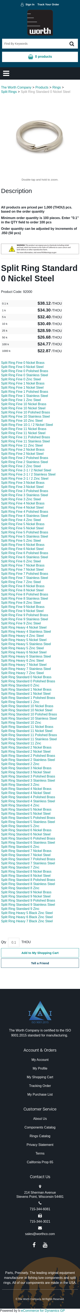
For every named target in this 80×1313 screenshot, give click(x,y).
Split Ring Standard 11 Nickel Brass (27, 726)
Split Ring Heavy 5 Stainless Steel (26, 644)
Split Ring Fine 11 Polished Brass (25, 437)
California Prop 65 (40, 1162)
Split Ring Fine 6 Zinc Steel (21, 561)
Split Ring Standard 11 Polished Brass (29, 735)
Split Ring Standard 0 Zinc (20, 685)
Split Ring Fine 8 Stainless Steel (24, 598)
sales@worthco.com (40, 1234)
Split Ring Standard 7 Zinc (20, 867)
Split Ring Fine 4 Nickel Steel (22, 507)
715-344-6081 (40, 1209)
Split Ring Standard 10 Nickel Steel (26, 710)
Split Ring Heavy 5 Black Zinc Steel (27, 913)
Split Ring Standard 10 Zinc (21, 722)
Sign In (30, 4)
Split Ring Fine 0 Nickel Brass (23, 362)
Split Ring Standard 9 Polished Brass (28, 900)
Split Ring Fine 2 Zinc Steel (21, 466)
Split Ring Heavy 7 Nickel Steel (24, 664)
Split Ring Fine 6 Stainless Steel (24, 557)
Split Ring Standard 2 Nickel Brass (26, 747)
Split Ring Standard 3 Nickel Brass (26, 768)
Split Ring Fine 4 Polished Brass (24, 511)
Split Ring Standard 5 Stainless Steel (28, 822)
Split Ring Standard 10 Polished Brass (29, 714)
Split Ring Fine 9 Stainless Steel (24, 619)
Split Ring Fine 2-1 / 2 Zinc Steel (24, 478)
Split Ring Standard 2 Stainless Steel (28, 760)
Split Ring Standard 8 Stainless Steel (28, 884)
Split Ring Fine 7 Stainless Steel (24, 578)
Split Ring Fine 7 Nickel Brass (23, 565)
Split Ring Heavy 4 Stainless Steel (26, 631)
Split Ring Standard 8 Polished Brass (28, 880)
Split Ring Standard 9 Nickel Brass (26, 892)
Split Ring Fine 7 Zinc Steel (21, 582)
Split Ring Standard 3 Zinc (20, 784)
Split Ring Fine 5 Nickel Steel (22, 528)
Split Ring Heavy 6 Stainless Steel (26, 656)
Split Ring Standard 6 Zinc (20, 846)
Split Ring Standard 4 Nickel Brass (26, 789)
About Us (40, 1118)
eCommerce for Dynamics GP (43, 1310)
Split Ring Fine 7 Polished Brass (24, 573)
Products (41, 87)
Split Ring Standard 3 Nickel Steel (26, 772)
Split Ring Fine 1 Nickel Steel (22, 387)
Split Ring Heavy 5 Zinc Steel (22, 648)
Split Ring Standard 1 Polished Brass (28, 698)
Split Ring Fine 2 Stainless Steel (24, 462)
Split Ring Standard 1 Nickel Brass (26, 689)
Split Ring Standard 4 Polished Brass (28, 797)
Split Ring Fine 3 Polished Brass (24, 491)
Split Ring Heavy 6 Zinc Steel (22, 660)
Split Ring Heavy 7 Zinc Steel (22, 673)
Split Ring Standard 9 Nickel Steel (26, 896)
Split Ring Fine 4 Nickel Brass (23, 503)
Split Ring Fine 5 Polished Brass (24, 532)
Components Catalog (40, 1127)
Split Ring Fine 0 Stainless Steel (24, 375)
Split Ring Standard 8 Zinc (20, 888)
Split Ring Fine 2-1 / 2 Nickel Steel (26, 470)
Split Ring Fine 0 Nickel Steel (22, 367)
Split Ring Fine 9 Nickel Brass (23, 607)
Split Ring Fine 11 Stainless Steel (25, 441)
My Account (40, 1059)
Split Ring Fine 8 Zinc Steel (21, 602)
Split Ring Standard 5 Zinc (20, 826)
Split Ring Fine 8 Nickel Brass (23, 586)
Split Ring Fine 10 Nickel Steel (23, 408)
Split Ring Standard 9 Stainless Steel (28, 904)
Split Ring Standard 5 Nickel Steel (26, 813)
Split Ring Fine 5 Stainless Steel (24, 536)
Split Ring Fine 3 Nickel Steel (22, 487)
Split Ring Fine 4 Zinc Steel (21, 520)
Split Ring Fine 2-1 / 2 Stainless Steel (28, 474)
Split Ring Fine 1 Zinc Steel (21, 400)
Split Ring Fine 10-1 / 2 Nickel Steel (27, 424)
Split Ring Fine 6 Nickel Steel (22, 549)
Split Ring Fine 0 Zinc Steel (21, 379)
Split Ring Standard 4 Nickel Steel (26, 793)
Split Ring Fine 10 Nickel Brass (23, 404)
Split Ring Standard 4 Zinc (20, 805)
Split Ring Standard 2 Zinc (20, 764)
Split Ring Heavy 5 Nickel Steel (24, 640)
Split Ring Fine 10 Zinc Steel (22, 420)
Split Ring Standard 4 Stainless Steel (28, 801)
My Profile (40, 1068)
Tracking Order (40, 1086)
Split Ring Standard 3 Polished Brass (28, 776)
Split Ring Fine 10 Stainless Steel (25, 416)
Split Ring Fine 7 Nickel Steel (22, 569)
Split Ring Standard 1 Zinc (20, 702)
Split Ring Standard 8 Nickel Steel (26, 875)
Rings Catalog (40, 1136)
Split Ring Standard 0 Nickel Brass (26, 677)
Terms (40, 1153)
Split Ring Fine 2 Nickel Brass (23, 449)
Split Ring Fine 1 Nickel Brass (23, 383)
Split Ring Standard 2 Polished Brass (28, 755)
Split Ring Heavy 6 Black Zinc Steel (27, 917)
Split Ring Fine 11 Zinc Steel (22, 445)
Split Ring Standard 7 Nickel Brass (26, 851)
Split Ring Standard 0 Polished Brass (28, 681)
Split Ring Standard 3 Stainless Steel (28, 780)
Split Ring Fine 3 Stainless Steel (24, 495)
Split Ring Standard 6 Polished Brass (28, 838)
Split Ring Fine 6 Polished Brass (24, 553)
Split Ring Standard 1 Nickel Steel (26, 693)
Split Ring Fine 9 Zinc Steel (21, 623)
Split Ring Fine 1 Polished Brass (24, 391)
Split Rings (9, 91)
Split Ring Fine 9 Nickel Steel (22, 611)
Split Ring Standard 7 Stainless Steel (28, 863)
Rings (56, 87)
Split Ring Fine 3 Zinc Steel (21, 499)
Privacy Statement (40, 1144)
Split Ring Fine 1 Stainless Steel (24, 396)
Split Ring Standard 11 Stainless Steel (29, 739)
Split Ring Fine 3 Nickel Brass (23, 482)
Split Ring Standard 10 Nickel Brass (27, 706)
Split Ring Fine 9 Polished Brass (24, 615)
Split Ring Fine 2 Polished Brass (24, 458)
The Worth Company (16, 87)
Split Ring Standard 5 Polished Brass (28, 817)
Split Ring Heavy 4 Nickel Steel (24, 627)
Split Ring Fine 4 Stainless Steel (24, 516)
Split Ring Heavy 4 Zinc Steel (22, 635)
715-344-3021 (40, 1221)
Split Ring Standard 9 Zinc (20, 908)
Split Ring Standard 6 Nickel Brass (26, 830)
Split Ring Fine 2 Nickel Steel (22, 453)
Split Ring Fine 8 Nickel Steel (22, 590)
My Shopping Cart (40, 1077)
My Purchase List (40, 1094)
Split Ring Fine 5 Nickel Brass (23, 524)
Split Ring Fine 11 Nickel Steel (23, 433)
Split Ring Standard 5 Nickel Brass (26, 809)
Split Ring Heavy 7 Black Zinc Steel (27, 921)
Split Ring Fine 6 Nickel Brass (23, 544)
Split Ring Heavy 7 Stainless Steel (26, 669)
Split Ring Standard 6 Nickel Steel (26, 834)
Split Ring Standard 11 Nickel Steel (26, 731)
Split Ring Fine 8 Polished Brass (24, 594)
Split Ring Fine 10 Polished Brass (25, 412)
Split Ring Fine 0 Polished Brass (24, 371)
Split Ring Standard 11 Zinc (21, 743)
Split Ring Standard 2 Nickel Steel (26, 751)
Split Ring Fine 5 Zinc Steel (21, 540)
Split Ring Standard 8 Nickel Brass (26, 871)
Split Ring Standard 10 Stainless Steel (29, 718)
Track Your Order (48, 4)
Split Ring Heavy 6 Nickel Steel (24, 652)
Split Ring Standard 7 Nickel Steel (26, 855)
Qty (3, 942)
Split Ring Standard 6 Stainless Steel (28, 842)
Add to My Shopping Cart (40, 953)
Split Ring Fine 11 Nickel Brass (23, 429)
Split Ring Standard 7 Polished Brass (28, 859)
